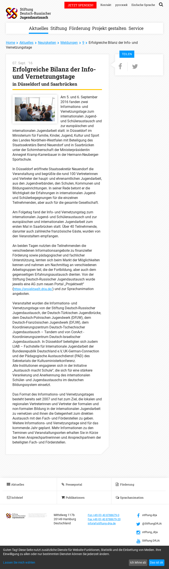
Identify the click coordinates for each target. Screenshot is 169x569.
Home (10, 43)
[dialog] (84, 557)
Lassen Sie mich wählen (19, 562)
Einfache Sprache (142, 5)
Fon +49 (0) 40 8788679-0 (105, 515)
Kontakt (103, 5)
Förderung (79, 28)
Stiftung (58, 28)
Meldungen (69, 43)
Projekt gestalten (109, 28)
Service (136, 28)
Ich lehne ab (138, 562)
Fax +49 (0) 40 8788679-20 (106, 519)
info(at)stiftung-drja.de (103, 523)
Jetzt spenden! (78, 5)
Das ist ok (156, 562)
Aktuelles (38, 28)
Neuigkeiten (47, 43)
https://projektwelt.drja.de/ (34, 289)
